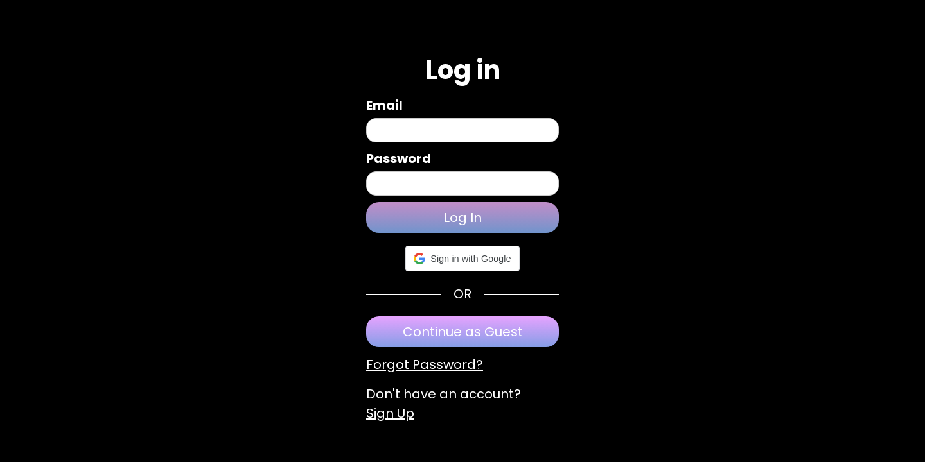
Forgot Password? (424, 364)
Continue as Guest (463, 332)
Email (384, 105)
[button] (462, 258)
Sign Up (390, 413)
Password (398, 158)
